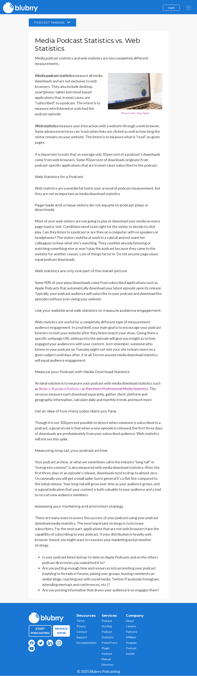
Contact (82, 632)
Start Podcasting (40, 631)
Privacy (81, 626)
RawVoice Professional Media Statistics (117, 388)
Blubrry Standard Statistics (60, 388)
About (130, 621)
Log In (171, 7)
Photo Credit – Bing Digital (135, 113)
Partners (131, 632)
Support (82, 637)
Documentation (86, 643)
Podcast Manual (53, 22)
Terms (81, 621)
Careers (131, 626)
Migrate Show (61, 631)
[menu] (188, 8)
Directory (108, 664)
